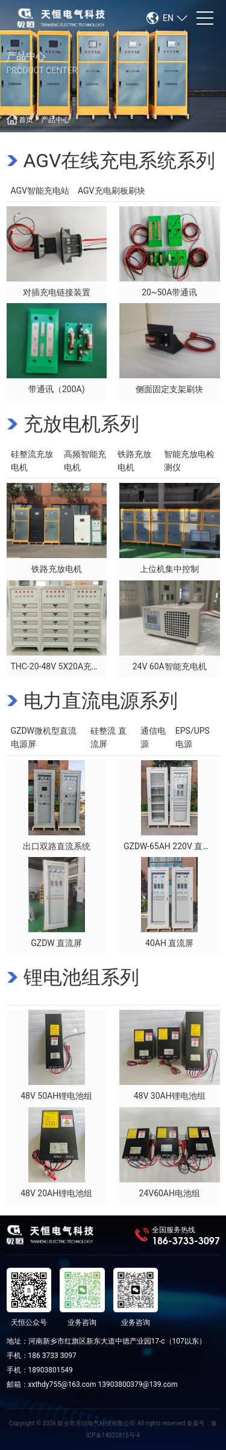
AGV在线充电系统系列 (120, 160)
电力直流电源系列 (101, 700)
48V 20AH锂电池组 (56, 1193)
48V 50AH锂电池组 (56, 1096)
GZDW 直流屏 (56, 943)
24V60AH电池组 (169, 1193)
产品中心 (55, 119)
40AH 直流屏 (169, 943)
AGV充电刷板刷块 (111, 190)
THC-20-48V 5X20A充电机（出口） (77, 666)
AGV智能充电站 (40, 190)
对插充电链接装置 (56, 292)
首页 (26, 119)
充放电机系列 (81, 424)
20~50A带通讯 (169, 292)
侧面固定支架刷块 (169, 389)
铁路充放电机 (56, 569)
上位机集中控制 (169, 569)
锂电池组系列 (81, 977)
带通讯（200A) (56, 389)
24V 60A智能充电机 (170, 666)
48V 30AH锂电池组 (170, 1096)
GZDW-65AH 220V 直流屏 (171, 846)
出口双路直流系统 (56, 846)
